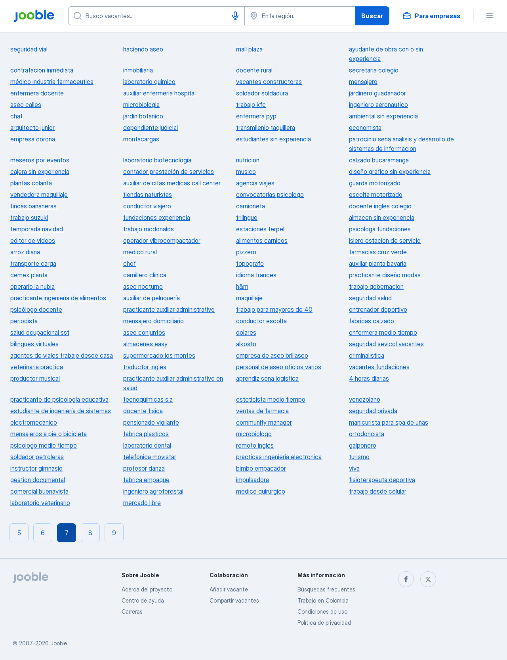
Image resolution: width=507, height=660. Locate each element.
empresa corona (32, 139)
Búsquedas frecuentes (326, 589)
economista (365, 128)
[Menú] (489, 15)
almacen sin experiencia (381, 217)
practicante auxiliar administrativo (169, 309)
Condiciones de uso (322, 611)
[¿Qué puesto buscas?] (156, 15)
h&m (242, 286)
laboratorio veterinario (40, 503)
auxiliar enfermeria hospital (159, 93)
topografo (250, 263)
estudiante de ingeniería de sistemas (60, 411)
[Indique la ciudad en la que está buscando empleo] (299, 15)
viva (354, 468)
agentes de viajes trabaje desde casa (61, 355)
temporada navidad (36, 229)
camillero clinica (144, 275)
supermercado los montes (159, 355)
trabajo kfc (251, 105)
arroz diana (25, 252)
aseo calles (25, 105)
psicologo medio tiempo (43, 445)
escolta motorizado (375, 194)
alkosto (246, 344)
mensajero (363, 82)
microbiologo (254, 434)
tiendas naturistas (147, 194)
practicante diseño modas (385, 275)
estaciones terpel (260, 229)
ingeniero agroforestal (153, 491)
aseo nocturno (143, 286)
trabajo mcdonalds (148, 229)
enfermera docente (37, 93)
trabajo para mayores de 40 (274, 309)
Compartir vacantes (234, 600)
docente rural (254, 70)
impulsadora (252, 480)
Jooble (58, 643)
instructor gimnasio (36, 468)
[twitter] (428, 579)
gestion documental (37, 480)
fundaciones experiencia (156, 217)
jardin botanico (143, 116)
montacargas (141, 139)
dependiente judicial (150, 128)
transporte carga (33, 263)
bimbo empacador (261, 468)
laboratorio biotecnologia (157, 160)
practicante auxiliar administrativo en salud (173, 383)
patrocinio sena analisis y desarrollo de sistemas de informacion (401, 144)
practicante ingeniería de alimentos (58, 298)
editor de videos (32, 240)
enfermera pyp (256, 116)
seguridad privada (373, 411)
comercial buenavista (39, 491)
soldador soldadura (262, 93)
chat (16, 116)
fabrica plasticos (146, 434)
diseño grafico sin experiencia (390, 171)
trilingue (246, 217)
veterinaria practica (36, 367)
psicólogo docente (36, 309)
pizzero (246, 252)
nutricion (247, 160)
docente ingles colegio (380, 206)
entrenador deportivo (378, 309)
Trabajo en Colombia (323, 600)
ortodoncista (366, 434)
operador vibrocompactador (161, 240)
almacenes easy (145, 344)
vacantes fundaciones (379, 367)
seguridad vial (29, 49)
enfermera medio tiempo (383, 332)
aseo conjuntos (144, 332)
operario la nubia (32, 286)
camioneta (250, 206)
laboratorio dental (147, 445)
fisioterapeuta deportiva (382, 480)
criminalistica (366, 355)
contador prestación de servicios (168, 171)
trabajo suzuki (29, 217)
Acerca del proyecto (147, 589)
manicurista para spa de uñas (388, 422)
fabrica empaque (146, 480)
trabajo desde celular (377, 491)
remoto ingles (255, 445)
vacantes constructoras (269, 82)
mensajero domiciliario (153, 321)
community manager (264, 422)
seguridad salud (370, 298)
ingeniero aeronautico (378, 105)
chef (129, 263)
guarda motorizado (374, 183)
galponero (362, 445)
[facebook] (406, 579)
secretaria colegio (373, 70)
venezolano (364, 399)
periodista (24, 321)
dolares (246, 332)
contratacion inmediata (41, 70)
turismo (359, 457)
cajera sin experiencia (39, 171)
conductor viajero (147, 206)
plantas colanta (31, 183)
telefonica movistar (149, 457)
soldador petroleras (37, 457)
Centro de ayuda (143, 600)
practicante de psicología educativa (59, 399)
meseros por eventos (39, 160)
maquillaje (249, 298)
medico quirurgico (260, 491)
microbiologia (141, 105)
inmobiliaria (138, 70)
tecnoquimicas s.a (148, 399)
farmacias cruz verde (378, 252)
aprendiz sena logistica (267, 378)
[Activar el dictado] (235, 16)
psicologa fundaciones (380, 229)
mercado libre (142, 503)
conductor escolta (261, 321)
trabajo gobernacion (376, 286)
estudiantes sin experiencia (273, 139)
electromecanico (33, 422)
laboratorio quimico (149, 82)
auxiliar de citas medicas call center (172, 183)
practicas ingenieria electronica (279, 457)
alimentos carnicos (262, 240)
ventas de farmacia (262, 411)
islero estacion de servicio (385, 240)
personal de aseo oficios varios (278, 367)
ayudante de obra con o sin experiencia (386, 54)
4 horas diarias (369, 378)
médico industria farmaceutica (51, 82)
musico (246, 171)
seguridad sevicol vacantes (386, 344)
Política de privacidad (324, 622)
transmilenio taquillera (265, 128)
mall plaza (249, 49)
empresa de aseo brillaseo (272, 355)
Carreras (132, 611)
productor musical (35, 378)
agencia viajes (255, 183)
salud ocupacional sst (39, 332)
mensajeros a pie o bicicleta (48, 434)
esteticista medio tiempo (270, 399)
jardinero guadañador (377, 93)
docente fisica (143, 411)
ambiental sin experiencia (383, 116)
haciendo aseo (143, 49)
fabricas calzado (371, 321)
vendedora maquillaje (39, 194)
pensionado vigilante (151, 422)
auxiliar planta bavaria (377, 263)
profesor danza (144, 468)
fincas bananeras (33, 206)
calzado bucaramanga (379, 160)
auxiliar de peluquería (151, 298)
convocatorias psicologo (270, 194)
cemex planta (29, 275)
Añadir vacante (229, 589)
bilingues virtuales (34, 344)
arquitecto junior (32, 128)
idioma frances (256, 275)
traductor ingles (144, 367)
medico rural (140, 252)
